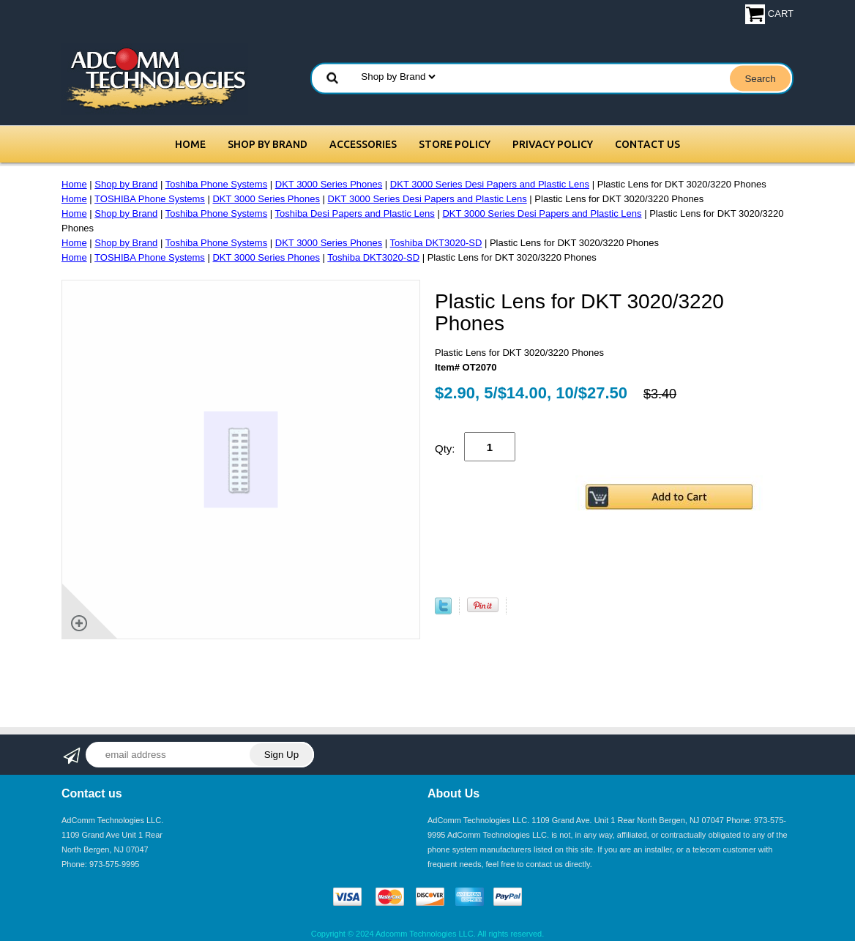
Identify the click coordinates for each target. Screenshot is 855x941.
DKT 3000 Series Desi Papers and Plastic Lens (489, 184)
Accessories (363, 144)
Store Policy (454, 144)
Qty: (445, 448)
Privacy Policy (552, 144)
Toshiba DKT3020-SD (436, 242)
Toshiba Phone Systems (216, 184)
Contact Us (647, 144)
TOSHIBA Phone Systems (149, 198)
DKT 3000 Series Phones (328, 184)
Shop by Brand (267, 144)
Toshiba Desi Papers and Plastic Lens (355, 213)
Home (190, 144)
